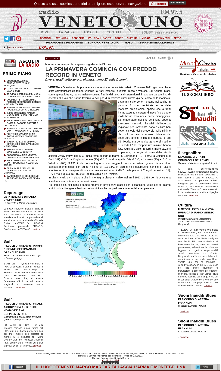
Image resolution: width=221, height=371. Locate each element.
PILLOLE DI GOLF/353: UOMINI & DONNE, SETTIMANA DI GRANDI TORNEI (23, 249)
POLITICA (93, 38)
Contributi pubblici (110, 360)
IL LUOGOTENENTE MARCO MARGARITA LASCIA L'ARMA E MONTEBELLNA (21, 115)
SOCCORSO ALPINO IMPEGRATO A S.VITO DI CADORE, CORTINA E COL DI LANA (23, 123)
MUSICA (146, 38)
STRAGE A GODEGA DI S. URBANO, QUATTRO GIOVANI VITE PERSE (24, 129)
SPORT (119, 38)
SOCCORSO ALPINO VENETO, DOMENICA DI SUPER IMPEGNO (23, 156)
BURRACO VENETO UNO (103, 42)
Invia (151, 57)
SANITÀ (107, 38)
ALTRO (177, 38)
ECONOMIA (78, 38)
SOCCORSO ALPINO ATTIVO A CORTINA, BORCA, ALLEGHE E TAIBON (21, 162)
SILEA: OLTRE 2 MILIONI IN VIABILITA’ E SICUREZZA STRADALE (19, 170)
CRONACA (45, 38)
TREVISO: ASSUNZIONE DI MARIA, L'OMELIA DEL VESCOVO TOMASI (24, 95)
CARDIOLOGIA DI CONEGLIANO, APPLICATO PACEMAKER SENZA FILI (22, 178)
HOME (44, 32)
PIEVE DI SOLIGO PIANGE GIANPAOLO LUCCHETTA (20, 150)
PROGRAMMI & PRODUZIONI (64, 42)
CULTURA (132, 38)
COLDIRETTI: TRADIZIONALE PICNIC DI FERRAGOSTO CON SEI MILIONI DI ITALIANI (22, 102)
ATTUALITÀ (61, 38)
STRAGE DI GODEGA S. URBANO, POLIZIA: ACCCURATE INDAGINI (23, 108)
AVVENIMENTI (162, 38)
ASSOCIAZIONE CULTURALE (156, 42)
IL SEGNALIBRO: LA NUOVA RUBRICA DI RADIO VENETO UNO (196, 212)
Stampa (164, 57)
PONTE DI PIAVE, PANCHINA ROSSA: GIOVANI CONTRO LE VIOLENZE (20, 136)
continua (193, 195)
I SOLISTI (159, 32)
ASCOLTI (90, 32)
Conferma (158, 4)
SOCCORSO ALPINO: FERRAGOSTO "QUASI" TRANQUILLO (17, 83)
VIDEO (128, 42)
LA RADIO (66, 32)
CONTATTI (114, 32)
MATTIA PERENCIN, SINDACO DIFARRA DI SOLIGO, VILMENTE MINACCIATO (21, 144)
